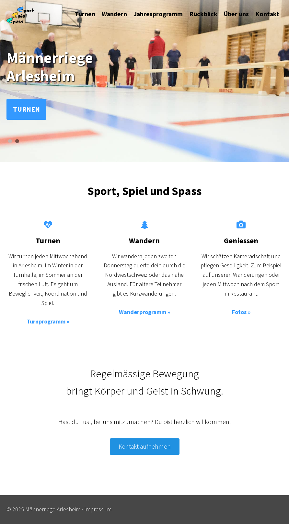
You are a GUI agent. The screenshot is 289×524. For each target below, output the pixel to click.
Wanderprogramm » (144, 312)
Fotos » (241, 312)
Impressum (97, 509)
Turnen (26, 109)
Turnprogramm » (48, 321)
